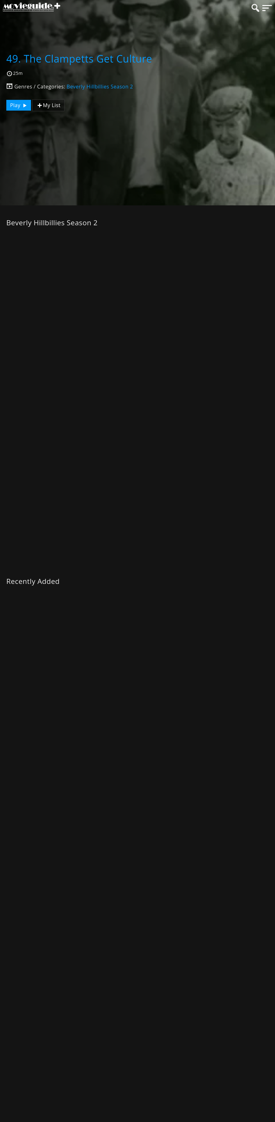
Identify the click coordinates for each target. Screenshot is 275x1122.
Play (19, 105)
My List (48, 105)
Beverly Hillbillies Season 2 (100, 86)
